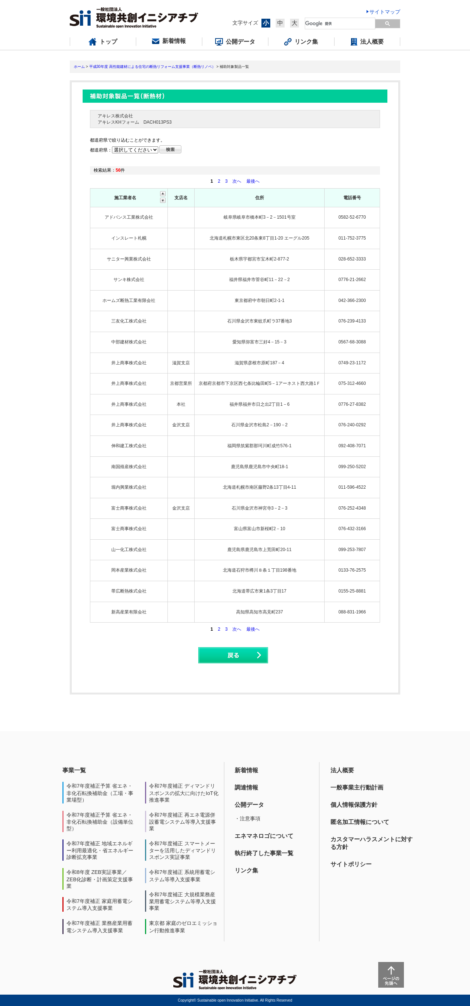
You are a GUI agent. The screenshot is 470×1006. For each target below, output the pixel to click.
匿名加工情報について (359, 822)
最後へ (253, 181)
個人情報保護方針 (353, 805)
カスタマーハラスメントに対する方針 (371, 843)
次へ (236, 181)
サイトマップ (384, 12)
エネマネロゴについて (264, 836)
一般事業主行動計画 (356, 787)
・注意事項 (247, 818)
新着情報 (246, 770)
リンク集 (246, 870)
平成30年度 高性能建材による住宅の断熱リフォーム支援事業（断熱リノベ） (152, 67)
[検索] (340, 23)
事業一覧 (74, 770)
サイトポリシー (351, 864)
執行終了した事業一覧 (264, 853)
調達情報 (246, 787)
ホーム (79, 67)
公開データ (249, 805)
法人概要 (342, 770)
